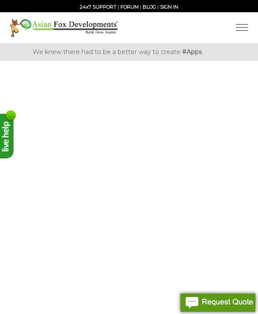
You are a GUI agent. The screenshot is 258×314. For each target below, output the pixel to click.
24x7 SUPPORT (98, 7)
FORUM (129, 7)
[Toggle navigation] (241, 27)
